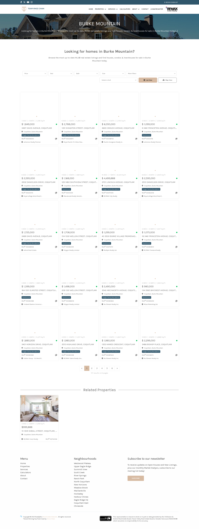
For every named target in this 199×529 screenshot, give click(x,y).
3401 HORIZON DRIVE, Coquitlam (37, 344)
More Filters (132, 73)
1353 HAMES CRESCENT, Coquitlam (118, 344)
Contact (145, 9)
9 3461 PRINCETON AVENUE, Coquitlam (159, 128)
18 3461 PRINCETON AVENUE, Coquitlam (159, 236)
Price (26, 73)
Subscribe (136, 478)
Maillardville (80, 491)
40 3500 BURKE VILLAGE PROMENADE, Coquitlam (119, 236)
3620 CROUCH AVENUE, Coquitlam (118, 128)
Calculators (125, 9)
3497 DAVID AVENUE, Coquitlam (37, 128)
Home (91, 9)
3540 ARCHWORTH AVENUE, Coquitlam (119, 290)
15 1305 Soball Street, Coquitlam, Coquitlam (39, 431)
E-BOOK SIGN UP (171, 2)
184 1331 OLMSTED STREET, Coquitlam (39, 290)
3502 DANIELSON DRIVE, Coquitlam (38, 182)
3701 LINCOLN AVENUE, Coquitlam (118, 182)
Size (103, 73)
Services (111, 9)
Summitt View (80, 469)
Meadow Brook (81, 487)
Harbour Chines (81, 497)
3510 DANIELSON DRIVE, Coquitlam (158, 182)
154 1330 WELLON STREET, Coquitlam (79, 236)
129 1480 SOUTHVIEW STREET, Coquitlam (79, 182)
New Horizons (80, 484)
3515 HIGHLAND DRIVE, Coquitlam (78, 344)
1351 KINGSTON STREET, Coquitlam (78, 128)
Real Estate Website (50, 517)
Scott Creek (79, 472)
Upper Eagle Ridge (82, 466)
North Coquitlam (82, 481)
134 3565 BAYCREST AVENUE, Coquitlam (159, 290)
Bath (77, 73)
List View (148, 80)
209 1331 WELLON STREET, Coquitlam (79, 290)
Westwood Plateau (82, 463)
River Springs (80, 475)
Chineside (78, 506)
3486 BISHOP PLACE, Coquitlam (157, 344)
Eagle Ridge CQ (81, 500)
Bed (51, 73)
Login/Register (157, 9)
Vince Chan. (51, 519)
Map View (167, 80)
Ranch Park (79, 478)
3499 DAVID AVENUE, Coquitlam (37, 236)
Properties (99, 9)
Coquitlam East (81, 503)
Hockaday (78, 494)
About (134, 9)
